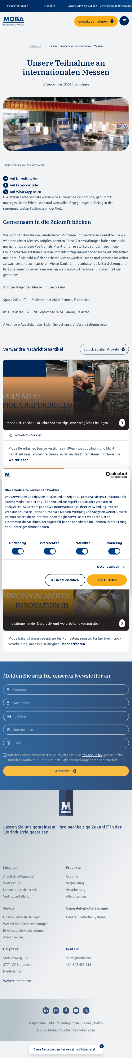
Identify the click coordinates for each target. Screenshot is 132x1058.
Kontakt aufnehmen (93, 21)
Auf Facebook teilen (21, 185)
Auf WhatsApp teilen (22, 191)
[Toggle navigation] (124, 20)
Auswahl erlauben (65, 580)
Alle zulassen (107, 580)
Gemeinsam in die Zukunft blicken (25, 165)
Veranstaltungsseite (91, 324)
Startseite (35, 46)
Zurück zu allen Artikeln (101, 349)
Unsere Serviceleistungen (82, 5)
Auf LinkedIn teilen (20, 178)
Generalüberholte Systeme (115, 5)
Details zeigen (108, 566)
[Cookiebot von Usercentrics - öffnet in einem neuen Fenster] (109, 475)
